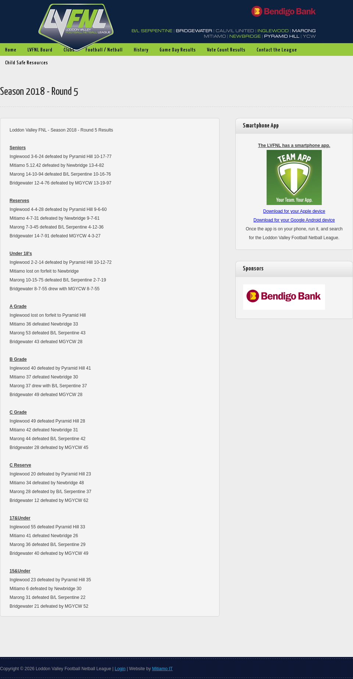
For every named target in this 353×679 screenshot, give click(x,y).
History (139, 50)
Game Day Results (175, 50)
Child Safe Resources (26, 63)
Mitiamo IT (162, 668)
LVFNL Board (38, 50)
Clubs (67, 50)
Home (11, 50)
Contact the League (277, 50)
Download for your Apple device (294, 211)
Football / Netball (102, 50)
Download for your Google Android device (294, 220)
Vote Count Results (224, 50)
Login (120, 668)
